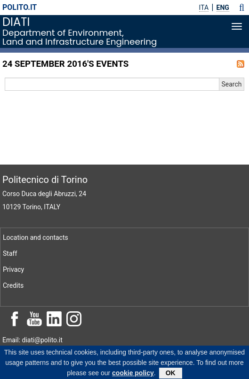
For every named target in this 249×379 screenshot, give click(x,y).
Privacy (13, 269)
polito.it (19, 7)
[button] (242, 7)
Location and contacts (35, 237)
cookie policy (133, 374)
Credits (13, 285)
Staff (10, 253)
